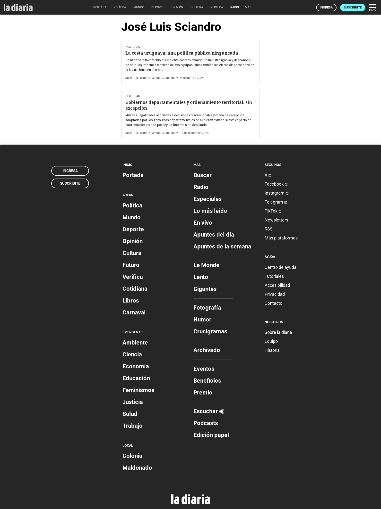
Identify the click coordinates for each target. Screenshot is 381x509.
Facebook (276, 184)
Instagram (277, 193)
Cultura (131, 253)
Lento (200, 277)
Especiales (207, 199)
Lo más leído (210, 210)
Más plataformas (281, 237)
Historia (272, 350)
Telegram (276, 202)
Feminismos (138, 390)
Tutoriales (274, 276)
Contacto (273, 303)
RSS (269, 228)
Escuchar (208, 411)
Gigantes (204, 289)
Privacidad (275, 294)
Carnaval (134, 312)
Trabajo (132, 425)
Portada (133, 175)
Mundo (131, 217)
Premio (202, 392)
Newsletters (276, 219)
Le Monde (206, 265)
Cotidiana (134, 288)
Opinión (132, 241)
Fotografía (207, 307)
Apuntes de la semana (222, 246)
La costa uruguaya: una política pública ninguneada (181, 53)
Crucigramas (210, 331)
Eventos (203, 368)
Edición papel (211, 435)
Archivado (206, 350)
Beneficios (207, 380)
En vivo (202, 222)
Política (132, 205)
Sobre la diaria (278, 332)
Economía (135, 366)
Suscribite (353, 7)
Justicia (132, 402)
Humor (202, 319)
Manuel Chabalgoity (164, 78)
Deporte (133, 229)
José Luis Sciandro (137, 78)
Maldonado (137, 467)
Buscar (202, 175)
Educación (136, 378)
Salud (129, 413)
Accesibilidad (277, 285)
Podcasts (205, 423)
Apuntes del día (213, 234)
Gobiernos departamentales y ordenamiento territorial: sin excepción (188, 105)
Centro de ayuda (280, 267)
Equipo (271, 341)
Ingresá (326, 7)
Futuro (130, 265)
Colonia (132, 455)
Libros (130, 300)
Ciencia (132, 354)
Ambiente (135, 342)
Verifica (132, 276)
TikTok (273, 210)
